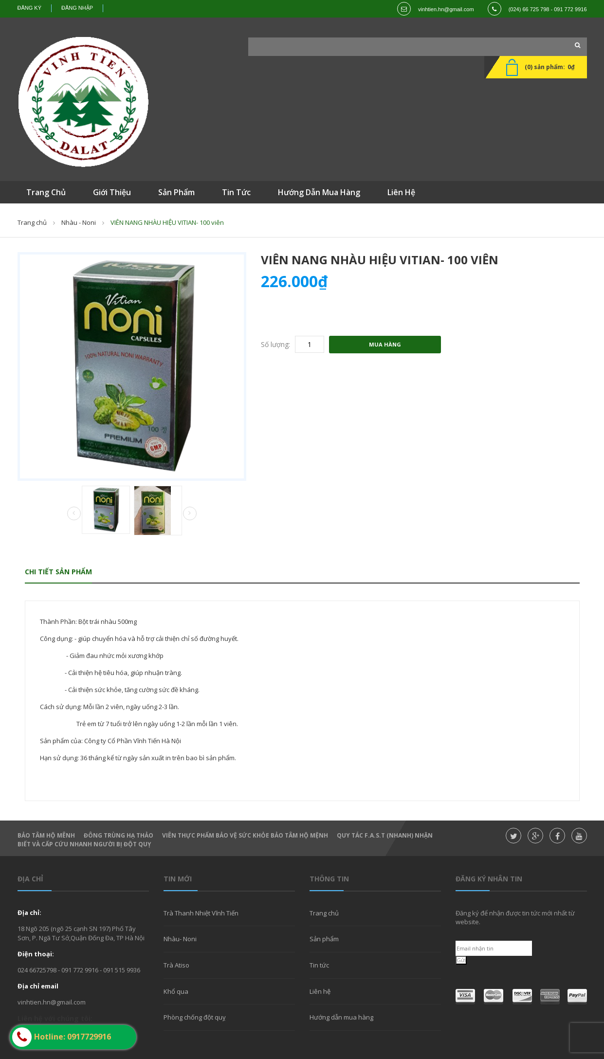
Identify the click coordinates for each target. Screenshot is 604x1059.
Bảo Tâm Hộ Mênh (46, 835)
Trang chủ (324, 913)
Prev (74, 514)
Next (190, 513)
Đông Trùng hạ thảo (118, 835)
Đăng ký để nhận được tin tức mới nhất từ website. (515, 917)
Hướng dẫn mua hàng (341, 1017)
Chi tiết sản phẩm (58, 571)
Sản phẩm (324, 938)
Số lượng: (275, 344)
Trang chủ (32, 222)
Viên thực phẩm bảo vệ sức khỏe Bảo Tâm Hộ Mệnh (245, 835)
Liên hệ (320, 991)
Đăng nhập (77, 8)
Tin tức (319, 965)
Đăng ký (30, 8)
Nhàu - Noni (78, 222)
